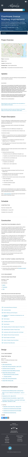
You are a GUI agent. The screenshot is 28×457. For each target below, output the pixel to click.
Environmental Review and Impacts (10, 307)
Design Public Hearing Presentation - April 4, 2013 (11, 366)
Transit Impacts (6, 324)
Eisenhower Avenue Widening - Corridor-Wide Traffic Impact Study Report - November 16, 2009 (13, 401)
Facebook (13, 428)
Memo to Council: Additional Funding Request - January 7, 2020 (13, 393)
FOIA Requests (19, 439)
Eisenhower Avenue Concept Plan (8, 368)
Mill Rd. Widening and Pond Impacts (10, 312)
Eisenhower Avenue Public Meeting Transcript (11, 370)
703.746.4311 (15, 424)
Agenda (3, 285)
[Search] (24, 10)
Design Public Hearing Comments (8, 372)
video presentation (7, 193)
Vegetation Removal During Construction (11, 334)
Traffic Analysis (6, 319)
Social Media (7, 442)
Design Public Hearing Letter (8, 380)
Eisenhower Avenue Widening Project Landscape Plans (12, 390)
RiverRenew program (22, 268)
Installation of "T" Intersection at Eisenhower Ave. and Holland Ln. (13, 316)
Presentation (4, 287)
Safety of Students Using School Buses (10, 340)
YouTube (16, 428)
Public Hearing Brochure (7, 364)
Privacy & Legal (19, 440)
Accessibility (20, 437)
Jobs (7, 435)
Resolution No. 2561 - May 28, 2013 (9, 396)
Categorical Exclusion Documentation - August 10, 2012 (13, 398)
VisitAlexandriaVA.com (14, 432)
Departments (7, 439)
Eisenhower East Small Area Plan (9, 412)
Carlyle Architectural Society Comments (11, 374)
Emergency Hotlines (19, 435)
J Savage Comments (7, 376)
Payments (7, 437)
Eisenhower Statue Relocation (9, 342)
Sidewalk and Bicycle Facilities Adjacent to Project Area (14, 326)
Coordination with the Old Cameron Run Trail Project (13, 332)
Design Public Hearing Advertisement (9, 378)
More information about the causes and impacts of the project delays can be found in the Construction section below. (13, 110)
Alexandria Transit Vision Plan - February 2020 (12, 406)
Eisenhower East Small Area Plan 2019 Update (12, 410)
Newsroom (7, 440)
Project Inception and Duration (9, 337)
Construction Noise (7, 310)
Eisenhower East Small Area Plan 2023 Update (12, 408)
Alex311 (11, 424)
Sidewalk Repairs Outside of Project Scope (11, 329)
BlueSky (11, 428)
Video (3, 289)
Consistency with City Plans (8, 321)
